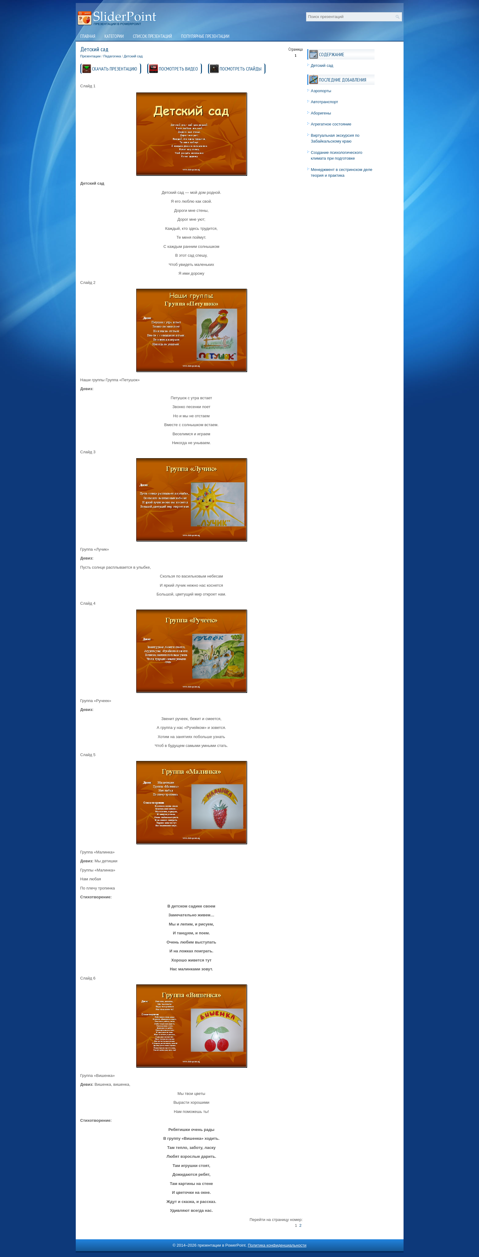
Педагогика (112, 56)
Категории (114, 36)
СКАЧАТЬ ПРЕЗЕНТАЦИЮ (114, 68)
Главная (87, 36)
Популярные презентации (205, 36)
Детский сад (133, 56)
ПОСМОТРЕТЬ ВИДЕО (178, 68)
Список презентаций (152, 36)
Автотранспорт (324, 102)
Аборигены (321, 113)
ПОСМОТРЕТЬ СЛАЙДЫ (240, 69)
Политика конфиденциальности (277, 1245)
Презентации (90, 56)
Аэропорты (321, 91)
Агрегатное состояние (331, 124)
